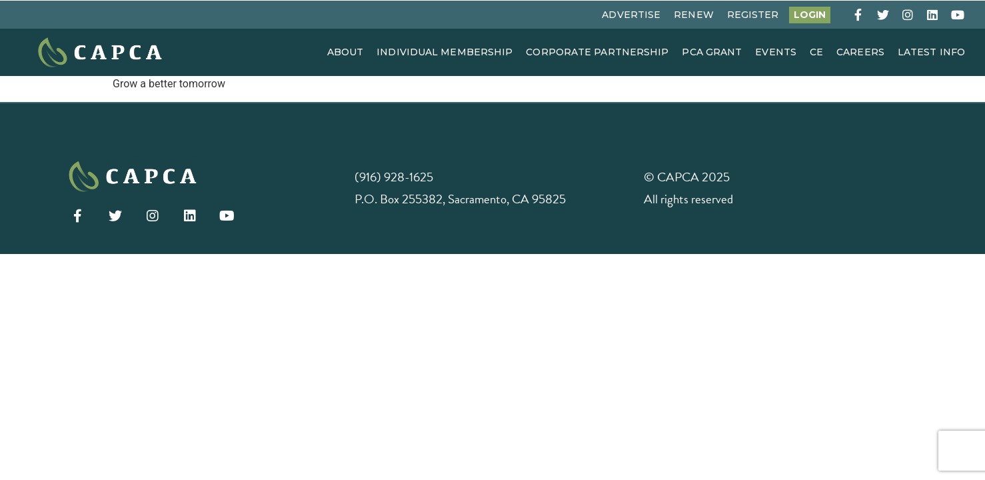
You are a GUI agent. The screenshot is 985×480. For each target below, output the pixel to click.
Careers (860, 52)
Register (753, 15)
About (345, 52)
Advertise (631, 15)
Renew (694, 15)
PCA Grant (712, 52)
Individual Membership (444, 52)
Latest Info (931, 52)
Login (810, 15)
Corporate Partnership (597, 52)
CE (816, 52)
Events (775, 52)
